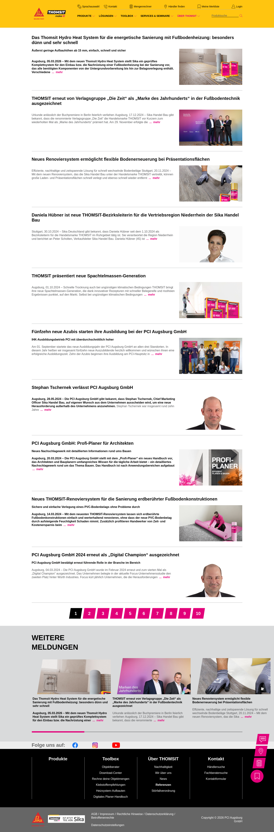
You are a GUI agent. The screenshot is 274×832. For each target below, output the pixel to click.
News (163, 778)
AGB (94, 814)
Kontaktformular (216, 778)
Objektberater (110, 766)
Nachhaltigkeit (163, 766)
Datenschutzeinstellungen (107, 825)
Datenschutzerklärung (159, 814)
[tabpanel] (72, 691)
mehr (59, 72)
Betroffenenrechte (102, 817)
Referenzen (163, 784)
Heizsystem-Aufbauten (110, 790)
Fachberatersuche (216, 772)
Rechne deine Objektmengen (110, 778)
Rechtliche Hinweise (130, 814)
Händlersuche (216, 766)
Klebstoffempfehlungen (110, 784)
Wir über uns (163, 772)
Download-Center (110, 772)
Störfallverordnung (163, 790)
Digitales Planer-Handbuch (110, 796)
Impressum (107, 814)
